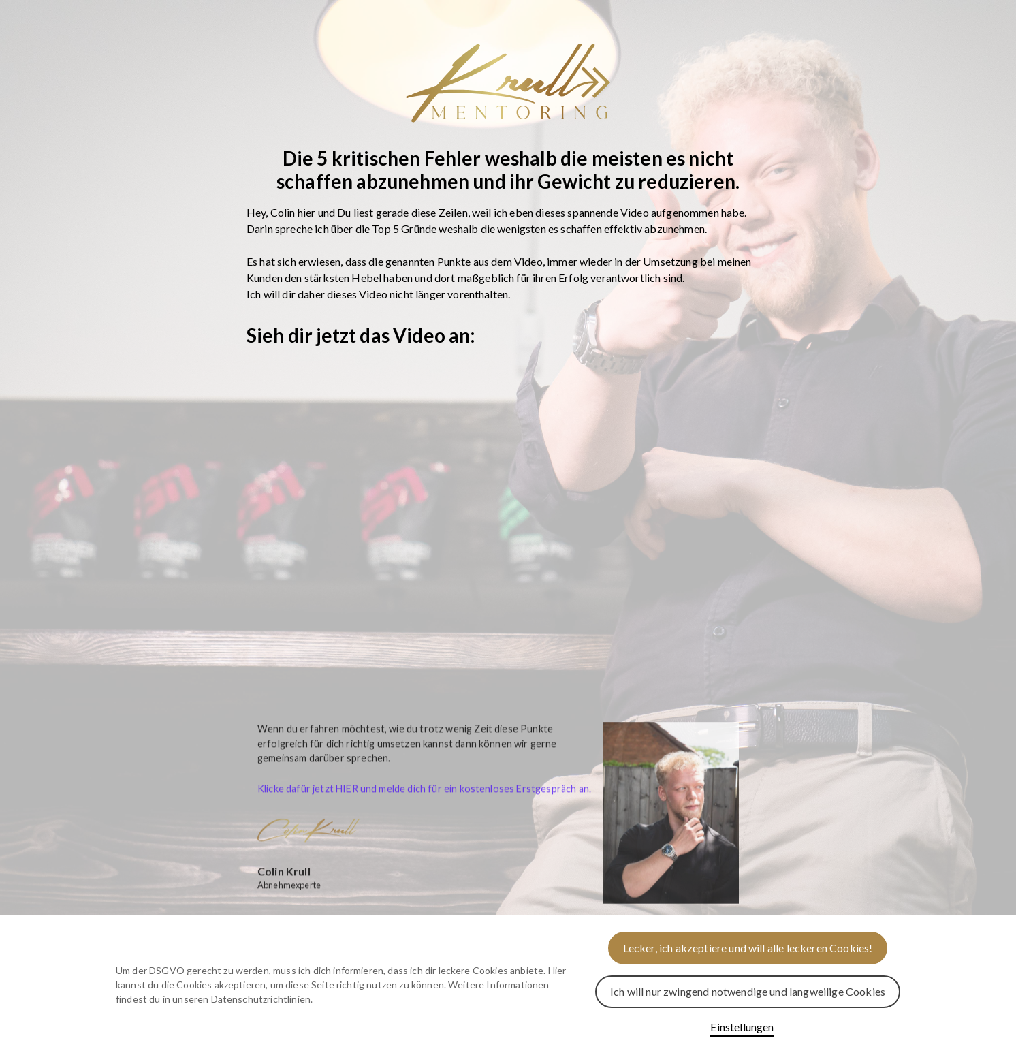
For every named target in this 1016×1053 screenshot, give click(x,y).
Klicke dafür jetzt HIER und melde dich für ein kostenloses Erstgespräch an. (424, 799)
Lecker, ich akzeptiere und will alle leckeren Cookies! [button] (748, 947)
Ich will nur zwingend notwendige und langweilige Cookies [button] (747, 991)
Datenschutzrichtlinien (261, 999)
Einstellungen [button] (742, 1026)
